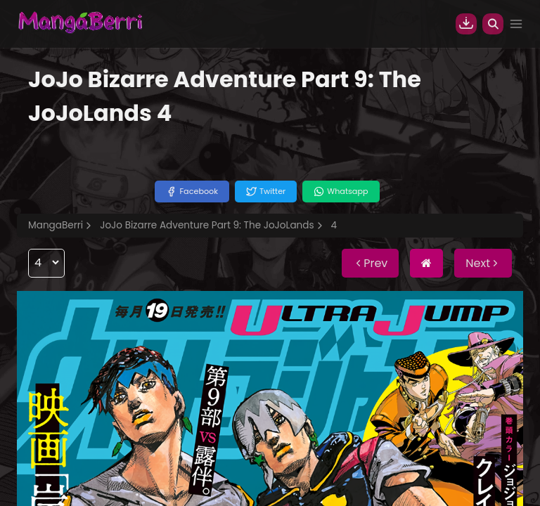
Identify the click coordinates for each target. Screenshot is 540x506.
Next (483, 263)
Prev (370, 263)
